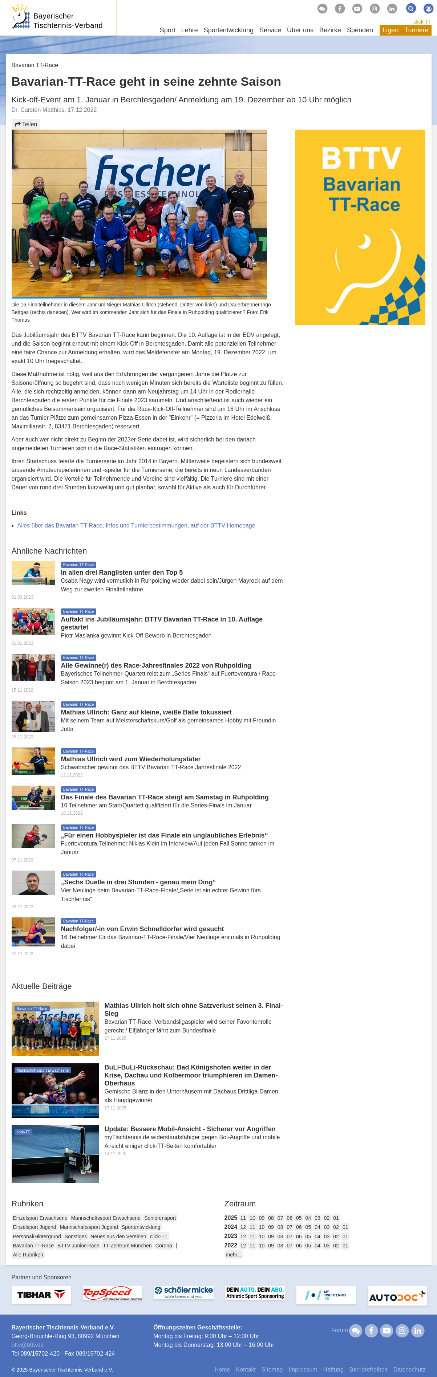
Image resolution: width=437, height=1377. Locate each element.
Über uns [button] (300, 30)
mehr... (234, 1255)
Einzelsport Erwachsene (40, 1218)
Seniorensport (160, 1218)
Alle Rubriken (28, 1255)
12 (243, 1227)
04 (308, 1218)
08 (271, 1218)
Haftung (333, 1369)
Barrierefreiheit (368, 1369)
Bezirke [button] (330, 30)
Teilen (26, 124)
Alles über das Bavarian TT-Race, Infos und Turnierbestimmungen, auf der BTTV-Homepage (136, 525)
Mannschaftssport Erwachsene (106, 1218)
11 (243, 1218)
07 (280, 1218)
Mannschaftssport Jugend (89, 1227)
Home (222, 1369)
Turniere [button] (416, 30)
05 (299, 1218)
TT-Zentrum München (127, 1245)
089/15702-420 (40, 1353)
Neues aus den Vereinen (118, 1236)
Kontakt (245, 1369)
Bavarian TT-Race (33, 1245)
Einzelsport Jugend (34, 1227)
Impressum (302, 1369)
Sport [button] (167, 30)
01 (336, 1218)
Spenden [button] (360, 30)
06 (289, 1218)
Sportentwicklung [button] (229, 30)
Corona (163, 1245)
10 (252, 1218)
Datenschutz (409, 1369)
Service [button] (270, 30)
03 (317, 1218)
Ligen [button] (390, 30)
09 (262, 1218)
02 (327, 1218)
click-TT (423, 22)
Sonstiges (76, 1236)
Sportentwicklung (141, 1227)
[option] (41, 1299)
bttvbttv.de (28, 1345)
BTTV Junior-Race (78, 1245)
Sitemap (272, 1369)
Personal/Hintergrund (37, 1236)
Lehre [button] (189, 30)
